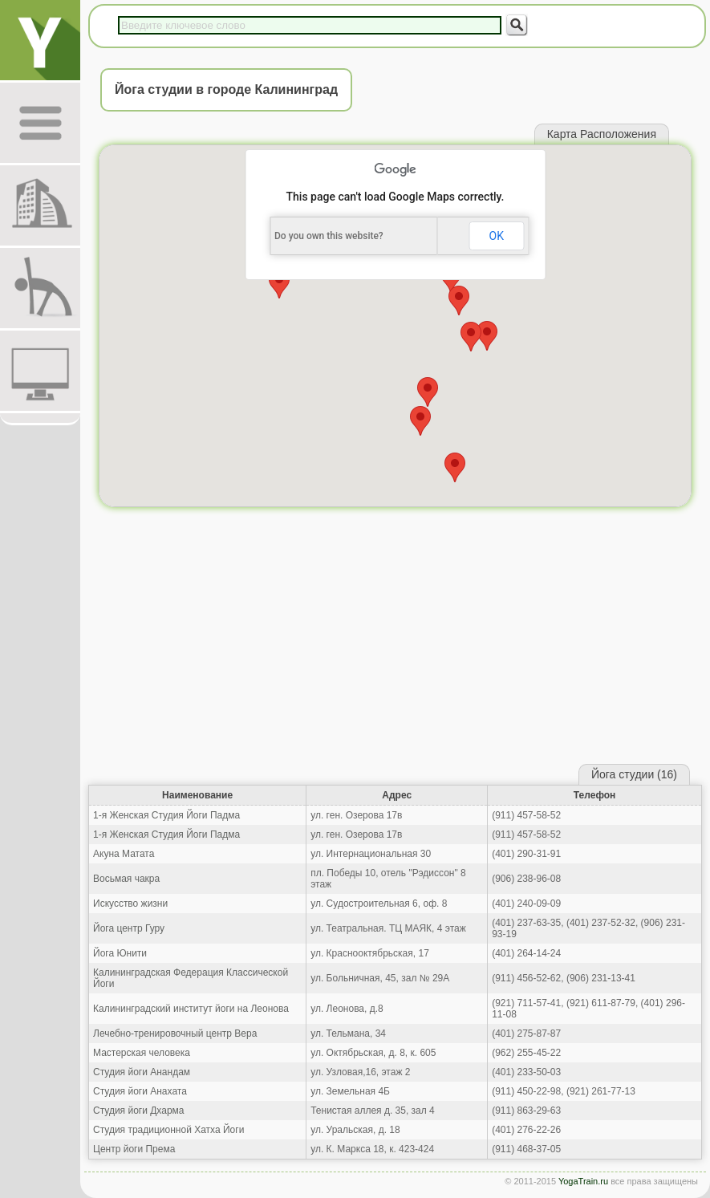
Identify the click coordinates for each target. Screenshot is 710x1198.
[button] (420, 421)
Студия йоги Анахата (140, 1091)
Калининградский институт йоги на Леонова (191, 1008)
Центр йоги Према (134, 1149)
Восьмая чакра (126, 878)
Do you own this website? (328, 236)
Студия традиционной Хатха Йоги (168, 1129)
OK (496, 235)
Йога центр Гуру (128, 928)
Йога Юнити (120, 953)
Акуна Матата (123, 853)
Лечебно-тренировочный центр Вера (175, 1033)
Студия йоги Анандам (141, 1072)
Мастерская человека (141, 1052)
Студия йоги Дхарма (139, 1110)
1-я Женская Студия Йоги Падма (166, 815)
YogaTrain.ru (583, 1181)
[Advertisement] (395, 639)
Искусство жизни (130, 903)
